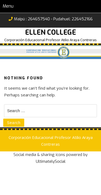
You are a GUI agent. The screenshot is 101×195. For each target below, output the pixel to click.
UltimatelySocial (50, 161)
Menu (8, 6)
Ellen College (50, 32)
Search (13, 123)
